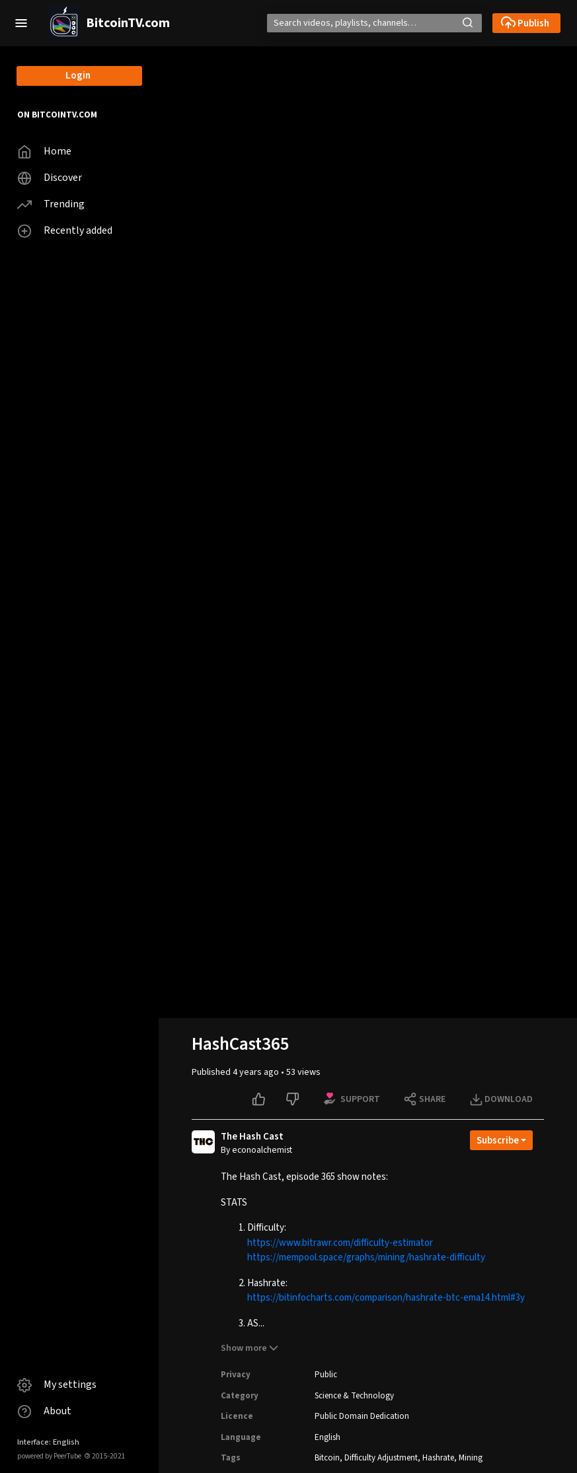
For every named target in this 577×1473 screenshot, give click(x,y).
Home (44, 151)
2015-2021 (105, 1456)
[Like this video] (260, 1099)
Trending (51, 204)
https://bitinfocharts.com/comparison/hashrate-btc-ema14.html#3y (386, 1298)
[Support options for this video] (352, 1099)
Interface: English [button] (48, 1442)
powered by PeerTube (49, 1456)
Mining (470, 1458)
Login (78, 76)
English (327, 1437)
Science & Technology (354, 1396)
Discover (49, 178)
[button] (21, 23)
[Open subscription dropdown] (501, 1140)
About (44, 1411)
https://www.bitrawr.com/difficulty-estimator (340, 1243)
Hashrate (438, 1458)
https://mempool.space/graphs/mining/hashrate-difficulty (366, 1257)
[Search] (358, 23)
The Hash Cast (252, 1137)
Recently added (64, 230)
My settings (56, 1384)
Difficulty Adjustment (381, 1458)
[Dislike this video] (294, 1099)
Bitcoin (327, 1458)
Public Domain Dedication (362, 1416)
